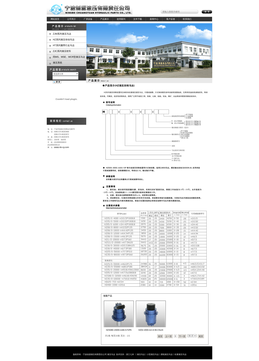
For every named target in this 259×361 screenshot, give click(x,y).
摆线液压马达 (167, 354)
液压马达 (111, 354)
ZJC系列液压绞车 (62, 51)
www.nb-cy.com (61, 147)
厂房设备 (88, 19)
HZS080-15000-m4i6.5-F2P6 (118, 330)
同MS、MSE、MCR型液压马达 (69, 57)
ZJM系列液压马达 (62, 33)
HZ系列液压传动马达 (63, 39)
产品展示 (104, 19)
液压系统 (57, 62)
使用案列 (121, 19)
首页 (160, 336)
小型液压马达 (153, 354)
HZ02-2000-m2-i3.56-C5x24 (150, 330)
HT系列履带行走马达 (63, 45)
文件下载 (137, 19)
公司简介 (71, 19)
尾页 (201, 336)
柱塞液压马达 (180, 354)
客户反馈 (170, 19)
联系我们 (187, 19)
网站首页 (55, 19)
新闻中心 (154, 19)
